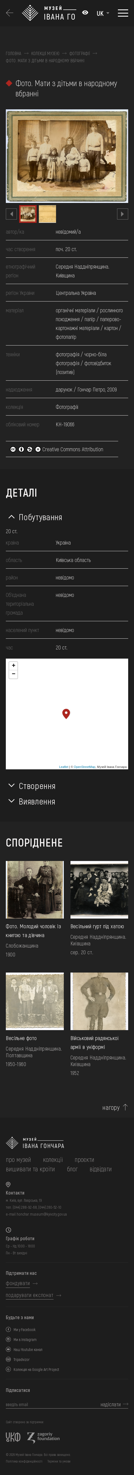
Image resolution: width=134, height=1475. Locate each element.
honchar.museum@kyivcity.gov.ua (42, 1214)
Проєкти (84, 1159)
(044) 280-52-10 (49, 1207)
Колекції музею (45, 53)
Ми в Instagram (25, 1339)
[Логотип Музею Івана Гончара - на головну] (49, 13)
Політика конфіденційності (24, 1461)
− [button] (13, 674)
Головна (13, 53)
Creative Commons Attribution (56, 449)
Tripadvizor (22, 1359)
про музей (18, 1159)
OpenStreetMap (84, 767)
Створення (37, 785)
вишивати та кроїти (30, 1169)
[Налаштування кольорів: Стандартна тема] (85, 13)
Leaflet (63, 767)
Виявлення (37, 801)
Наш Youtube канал (28, 1349)
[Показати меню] (123, 13)
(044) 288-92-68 (25, 1207)
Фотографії (79, 53)
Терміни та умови (58, 1461)
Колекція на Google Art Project (36, 1369)
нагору (111, 1107)
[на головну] (67, 1143)
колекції (53, 1159)
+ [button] (13, 666)
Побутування (40, 516)
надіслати (111, 1404)
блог (72, 1169)
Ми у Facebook (25, 1329)
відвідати (101, 1169)
